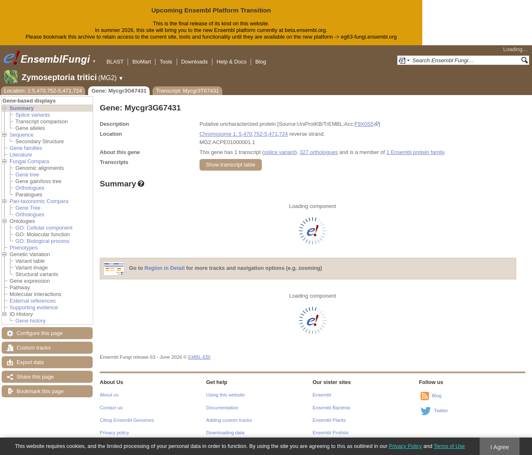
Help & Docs (231, 62)
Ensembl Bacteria (331, 407)
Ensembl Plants (329, 420)
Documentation (222, 407)
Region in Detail (165, 268)
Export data (30, 362)
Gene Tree (27, 208)
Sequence (22, 135)
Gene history (30, 321)
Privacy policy (114, 432)
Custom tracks (34, 348)
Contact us (111, 407)
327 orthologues (319, 152)
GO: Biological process (42, 241)
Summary (22, 108)
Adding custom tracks (229, 420)
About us (109, 394)
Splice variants (32, 115)
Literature (21, 155)
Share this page (35, 377)
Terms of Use (449, 446)
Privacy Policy (405, 446)
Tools (166, 62)
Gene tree (27, 174)
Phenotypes (24, 248)
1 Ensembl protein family (415, 152)
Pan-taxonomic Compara (39, 201)
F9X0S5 (364, 124)
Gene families (26, 148)
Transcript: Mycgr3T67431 (187, 91)
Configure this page (40, 333)
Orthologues (29, 188)
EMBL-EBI (199, 357)
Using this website (225, 394)
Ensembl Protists (330, 432)
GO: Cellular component (43, 228)
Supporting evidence (34, 307)
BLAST (114, 62)
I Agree (499, 447)
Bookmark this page (40, 391)
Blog (260, 62)
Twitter (441, 410)
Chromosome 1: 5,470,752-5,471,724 (244, 134)
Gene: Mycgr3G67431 (118, 91)
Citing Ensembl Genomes (127, 420)
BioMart (141, 62)
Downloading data (225, 432)
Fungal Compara (29, 161)
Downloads (194, 62)
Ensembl (322, 394)
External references (33, 301)
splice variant (279, 152)
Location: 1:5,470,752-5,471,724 (43, 91)
